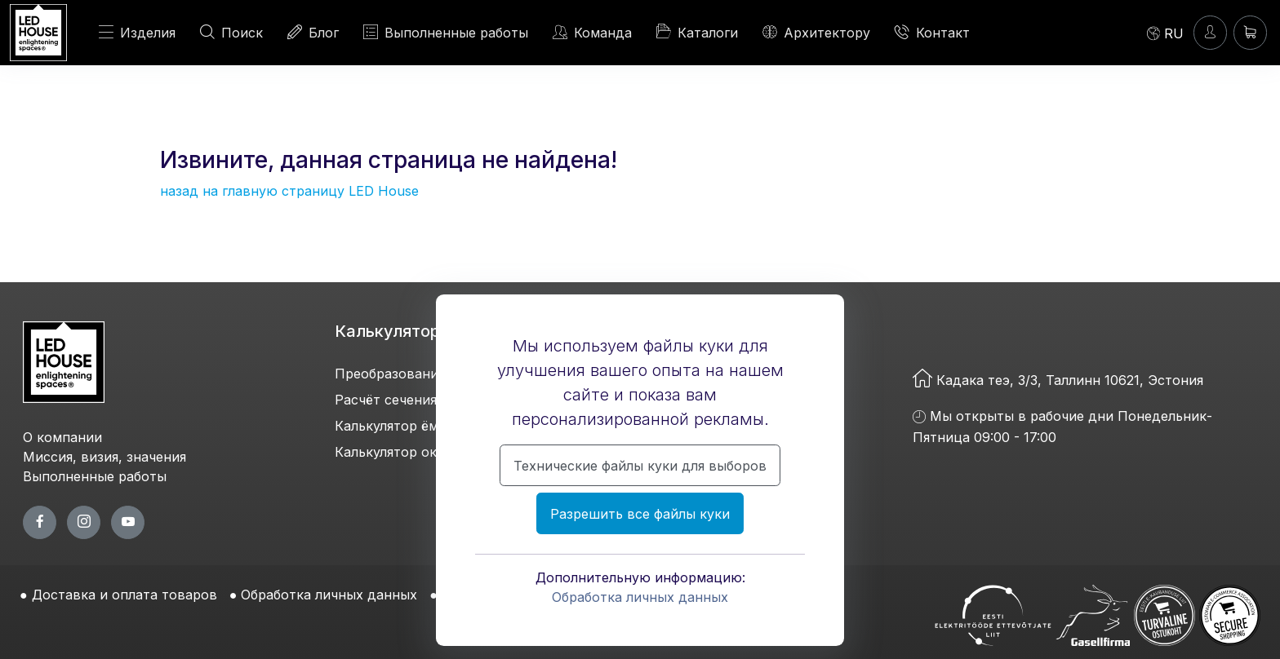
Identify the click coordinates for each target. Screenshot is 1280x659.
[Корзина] (1250, 32)
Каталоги (697, 31)
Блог (313, 32)
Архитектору (816, 32)
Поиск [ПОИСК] (231, 32)
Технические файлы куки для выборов (640, 466)
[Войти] (1210, 32)
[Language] (1165, 32)
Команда (592, 32)
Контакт (932, 32)
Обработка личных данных (640, 597)
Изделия (137, 32)
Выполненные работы (445, 32)
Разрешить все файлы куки (640, 514)
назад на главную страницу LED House (289, 191)
